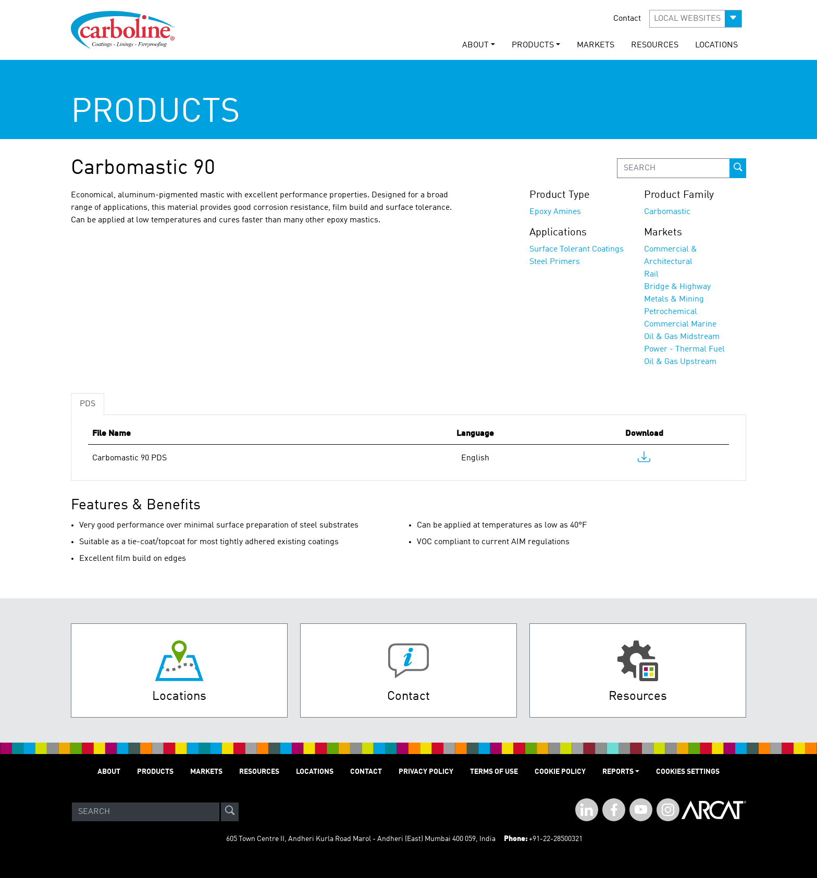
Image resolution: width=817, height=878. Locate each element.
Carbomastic (667, 212)
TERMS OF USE (494, 771)
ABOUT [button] (475, 45)
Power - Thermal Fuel (684, 349)
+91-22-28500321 (556, 839)
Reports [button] (618, 771)
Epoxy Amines (555, 212)
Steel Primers (554, 262)
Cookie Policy (560, 771)
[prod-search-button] (737, 168)
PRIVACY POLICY (426, 771)
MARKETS (595, 45)
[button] (695, 19)
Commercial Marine (680, 324)
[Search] (145, 811)
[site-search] (230, 811)
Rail (651, 274)
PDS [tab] (87, 404)
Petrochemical (670, 312)
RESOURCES (654, 45)
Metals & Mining (674, 299)
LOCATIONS (716, 45)
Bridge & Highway (677, 287)
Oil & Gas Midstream (682, 337)
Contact (627, 19)
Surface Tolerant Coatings (576, 249)
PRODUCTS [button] (533, 45)
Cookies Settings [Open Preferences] (688, 771)
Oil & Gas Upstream (680, 362)
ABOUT (108, 771)
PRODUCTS (155, 771)
